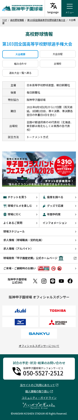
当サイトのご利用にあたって (37, 385)
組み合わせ (20, 63)
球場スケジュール (14, 231)
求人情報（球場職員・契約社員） (23, 240)
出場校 (57, 63)
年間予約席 (52, 214)
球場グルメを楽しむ (17, 206)
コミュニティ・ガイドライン (39, 398)
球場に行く (12, 214)
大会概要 (20, 54)
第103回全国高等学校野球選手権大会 (46, 20)
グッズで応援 (53, 206)
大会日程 (58, 54)
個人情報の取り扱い (37, 391)
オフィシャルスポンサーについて (39, 346)
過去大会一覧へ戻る (20, 72)
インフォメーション (55, 223)
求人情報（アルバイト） (18, 248)
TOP (4, 20)
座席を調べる (53, 197)
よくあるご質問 (12, 223)
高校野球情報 (17, 20)
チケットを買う (15, 197)
